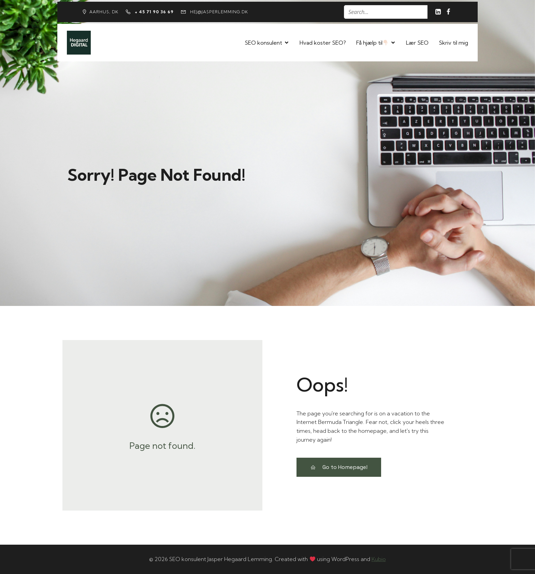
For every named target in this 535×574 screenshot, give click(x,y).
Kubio (379, 559)
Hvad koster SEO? (323, 42)
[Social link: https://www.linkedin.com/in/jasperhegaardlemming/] (438, 12)
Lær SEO (417, 42)
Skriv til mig (453, 42)
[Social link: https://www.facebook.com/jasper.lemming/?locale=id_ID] (448, 12)
